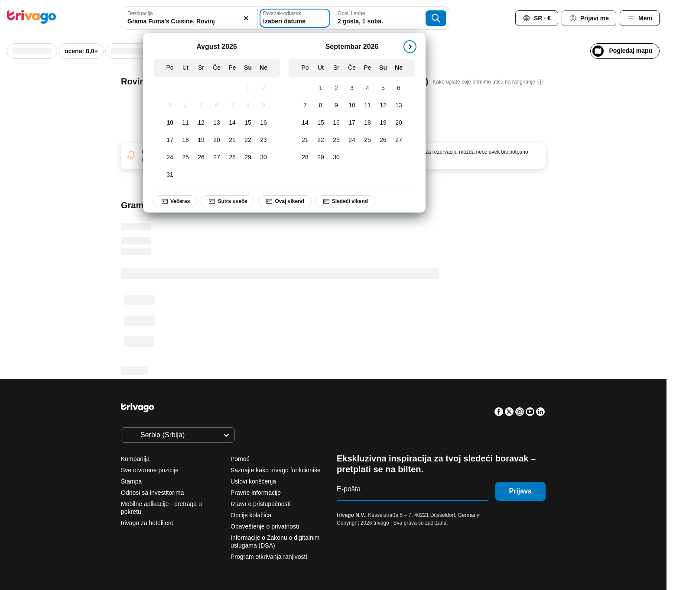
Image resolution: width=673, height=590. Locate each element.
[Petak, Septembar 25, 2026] (367, 140)
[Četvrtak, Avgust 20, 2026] (216, 140)
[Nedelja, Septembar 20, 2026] (398, 123)
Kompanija (135, 458)
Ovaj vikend (284, 201)
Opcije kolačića (252, 515)
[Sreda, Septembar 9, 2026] (336, 105)
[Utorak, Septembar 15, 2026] (320, 123)
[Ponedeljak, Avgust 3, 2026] (170, 105)
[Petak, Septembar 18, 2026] (367, 123)
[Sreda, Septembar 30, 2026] (336, 157)
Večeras (175, 201)
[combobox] (187, 18)
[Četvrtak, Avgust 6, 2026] (216, 105)
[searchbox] (187, 21)
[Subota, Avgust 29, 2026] (248, 157)
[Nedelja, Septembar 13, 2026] (398, 105)
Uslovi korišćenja (253, 481)
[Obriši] (241, 18)
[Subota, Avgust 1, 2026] (248, 88)
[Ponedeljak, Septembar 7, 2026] (305, 105)
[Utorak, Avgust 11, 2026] (185, 123)
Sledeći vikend (344, 201)
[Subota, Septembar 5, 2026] (383, 88)
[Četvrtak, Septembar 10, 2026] (352, 105)
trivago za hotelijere (147, 522)
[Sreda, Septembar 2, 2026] (336, 88)
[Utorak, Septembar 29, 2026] (320, 157)
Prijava (520, 491)
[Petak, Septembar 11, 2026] (367, 105)
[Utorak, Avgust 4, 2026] (185, 105)
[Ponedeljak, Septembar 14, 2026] (305, 123)
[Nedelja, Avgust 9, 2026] (263, 105)
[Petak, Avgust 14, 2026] (232, 123)
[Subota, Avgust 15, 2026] (248, 123)
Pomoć (240, 458)
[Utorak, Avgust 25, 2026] (185, 157)
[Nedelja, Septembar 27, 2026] (398, 140)
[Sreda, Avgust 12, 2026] (201, 123)
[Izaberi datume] (296, 18)
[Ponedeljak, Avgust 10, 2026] (170, 123)
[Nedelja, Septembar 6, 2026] (398, 88)
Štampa (131, 481)
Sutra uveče (227, 201)
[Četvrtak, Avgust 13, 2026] (216, 123)
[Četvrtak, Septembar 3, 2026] (352, 88)
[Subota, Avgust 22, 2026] (248, 140)
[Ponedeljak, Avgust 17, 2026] (170, 140)
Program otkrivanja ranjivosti (269, 556)
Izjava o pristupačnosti (261, 503)
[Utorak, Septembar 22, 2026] (320, 140)
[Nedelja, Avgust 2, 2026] (263, 88)
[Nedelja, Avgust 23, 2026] (263, 140)
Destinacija (140, 13)
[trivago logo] (31, 18)
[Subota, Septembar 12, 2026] (383, 105)
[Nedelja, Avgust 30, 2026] (263, 157)
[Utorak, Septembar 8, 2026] (320, 105)
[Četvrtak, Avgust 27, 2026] (216, 157)
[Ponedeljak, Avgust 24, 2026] (170, 157)
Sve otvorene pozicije (150, 470)
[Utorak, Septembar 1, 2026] (320, 88)
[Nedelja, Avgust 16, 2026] (263, 123)
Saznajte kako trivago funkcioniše (276, 470)
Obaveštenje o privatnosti (265, 526)
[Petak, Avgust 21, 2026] (232, 140)
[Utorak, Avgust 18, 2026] (185, 140)
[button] (187, 18)
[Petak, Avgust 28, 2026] (232, 157)
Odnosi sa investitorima (152, 492)
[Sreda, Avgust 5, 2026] (201, 105)
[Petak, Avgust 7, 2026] (232, 105)
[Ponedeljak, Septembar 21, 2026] (305, 140)
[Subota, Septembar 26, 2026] (383, 140)
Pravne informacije (256, 492)
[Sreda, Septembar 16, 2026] (336, 123)
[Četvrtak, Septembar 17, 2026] (352, 123)
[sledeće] (410, 47)
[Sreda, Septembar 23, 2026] (336, 140)
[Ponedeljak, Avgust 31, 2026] (170, 175)
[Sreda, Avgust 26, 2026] (201, 157)
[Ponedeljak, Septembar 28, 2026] (305, 157)
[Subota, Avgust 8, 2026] (248, 105)
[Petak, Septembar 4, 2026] (367, 88)
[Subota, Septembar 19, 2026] (383, 123)
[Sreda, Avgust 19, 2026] (201, 140)
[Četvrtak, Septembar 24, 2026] (352, 140)
